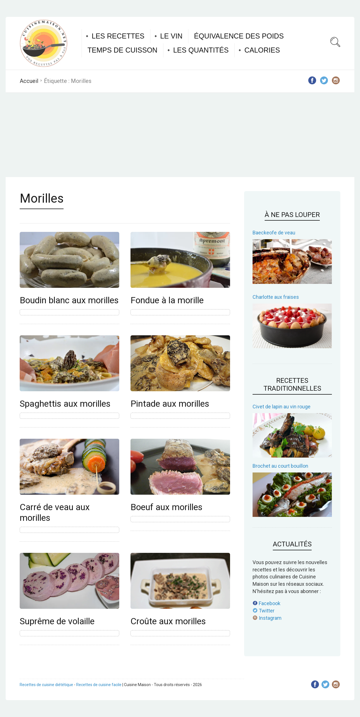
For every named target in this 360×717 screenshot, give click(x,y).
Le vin (171, 36)
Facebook (266, 603)
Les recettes (118, 36)
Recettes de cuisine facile (99, 684)
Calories (262, 50)
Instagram (267, 618)
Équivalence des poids (239, 36)
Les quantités (201, 50)
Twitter (263, 611)
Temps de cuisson (122, 50)
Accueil (29, 81)
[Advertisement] (180, 135)
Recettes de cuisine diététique (46, 684)
